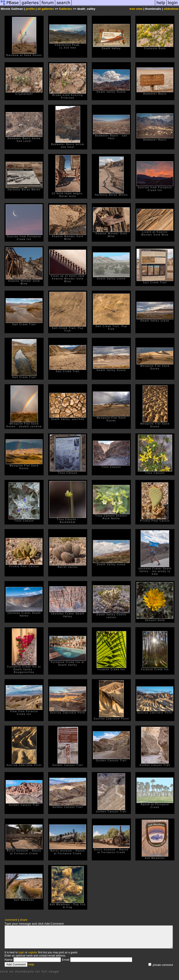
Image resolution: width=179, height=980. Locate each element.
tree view (135, 8)
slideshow (171, 8)
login (21, 952)
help (31, 964)
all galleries (45, 8)
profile (30, 8)
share (23, 919)
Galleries (65, 8)
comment (11, 919)
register (32, 952)
